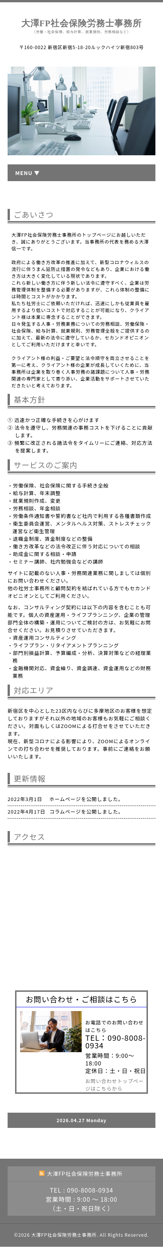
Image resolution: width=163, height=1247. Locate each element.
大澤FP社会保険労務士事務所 (81, 23)
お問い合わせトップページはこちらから (114, 1084)
